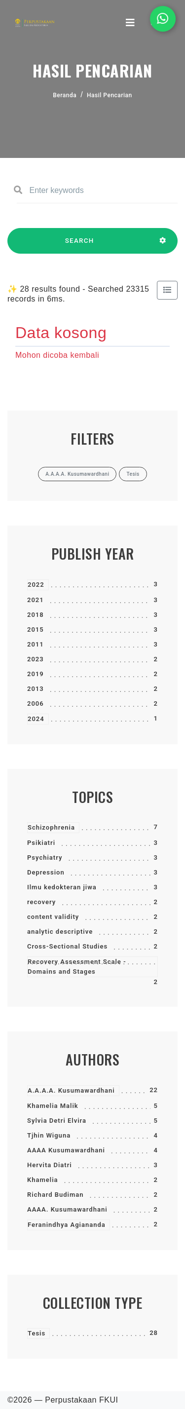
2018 (35, 614)
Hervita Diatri (49, 1165)
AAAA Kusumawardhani (66, 1150)
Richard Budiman (55, 1194)
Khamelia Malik (52, 1105)
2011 (35, 644)
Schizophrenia (51, 827)
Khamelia (42, 1179)
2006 (35, 703)
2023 (35, 659)
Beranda (64, 95)
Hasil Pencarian (109, 95)
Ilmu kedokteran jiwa (62, 887)
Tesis (36, 1333)
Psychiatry (44, 857)
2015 (35, 629)
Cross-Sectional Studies (67, 946)
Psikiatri (41, 842)
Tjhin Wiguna (49, 1135)
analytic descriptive (60, 931)
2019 (35, 674)
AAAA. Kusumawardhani (67, 1209)
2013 (35, 688)
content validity (53, 916)
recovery (41, 902)
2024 (36, 719)
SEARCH (79, 245)
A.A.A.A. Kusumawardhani (71, 1090)
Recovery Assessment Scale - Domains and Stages (77, 966)
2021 (35, 600)
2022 (36, 584)
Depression (46, 872)
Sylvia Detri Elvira (56, 1120)
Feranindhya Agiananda (67, 1224)
